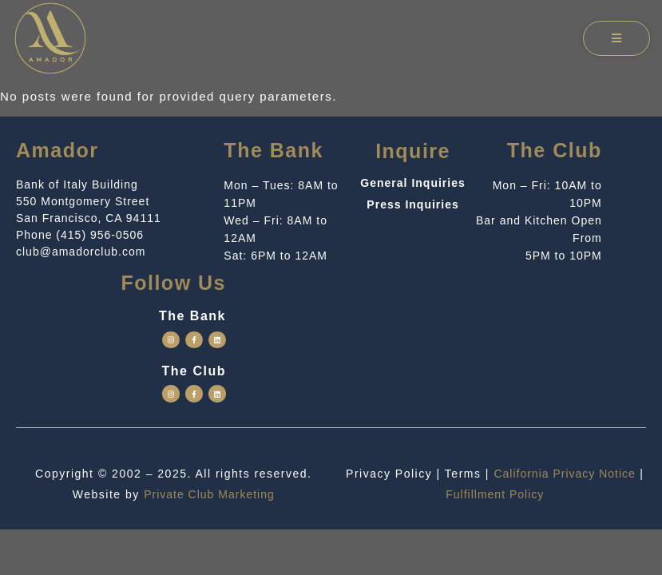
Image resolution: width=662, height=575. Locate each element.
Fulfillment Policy (495, 494)
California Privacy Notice (565, 473)
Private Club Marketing (209, 494)
